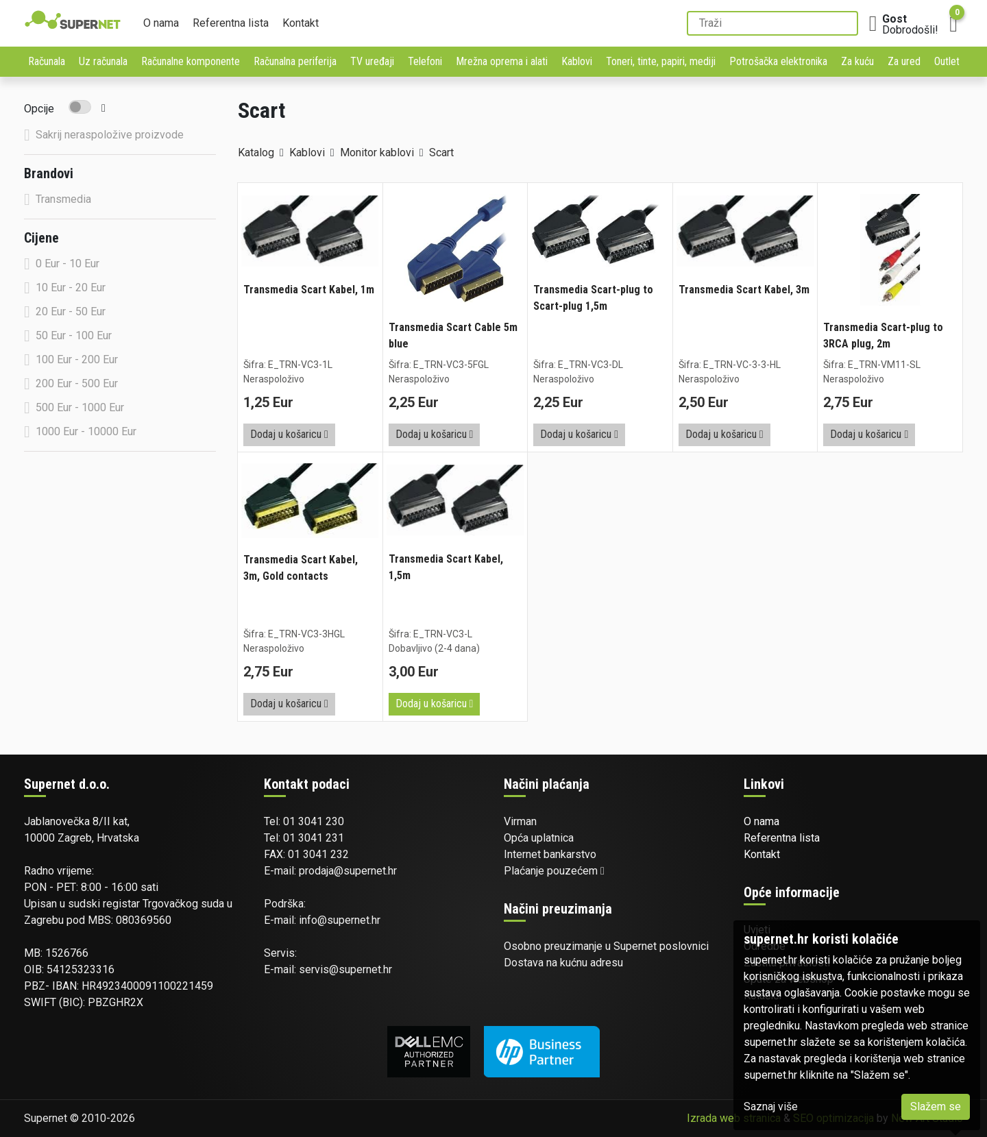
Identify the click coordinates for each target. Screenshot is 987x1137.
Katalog (256, 152)
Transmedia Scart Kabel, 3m (744, 289)
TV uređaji (372, 61)
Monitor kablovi (377, 152)
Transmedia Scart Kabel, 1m (308, 289)
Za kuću (857, 61)
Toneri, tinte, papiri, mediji (661, 61)
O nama (161, 22)
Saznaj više (771, 1106)
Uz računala (103, 61)
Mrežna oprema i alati (502, 61)
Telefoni (425, 61)
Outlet (947, 61)
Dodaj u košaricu (289, 434)
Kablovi (576, 61)
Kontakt (300, 22)
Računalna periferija (295, 61)
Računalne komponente (190, 61)
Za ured (904, 61)
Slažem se (935, 1106)
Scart (441, 152)
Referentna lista (231, 22)
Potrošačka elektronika (778, 61)
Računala (46, 61)
